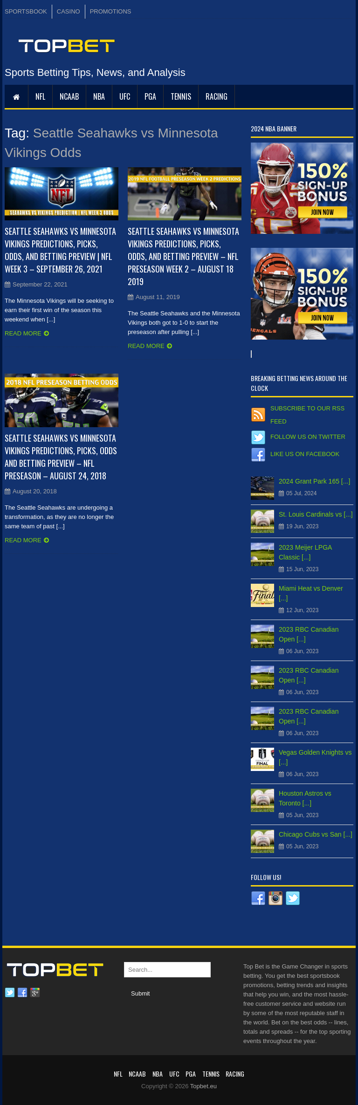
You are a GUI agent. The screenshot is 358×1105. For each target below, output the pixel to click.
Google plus (35, 993)
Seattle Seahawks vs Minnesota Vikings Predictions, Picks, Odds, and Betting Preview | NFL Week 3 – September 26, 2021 (60, 250)
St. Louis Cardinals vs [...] (316, 514)
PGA (150, 96)
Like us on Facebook (304, 453)
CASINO (68, 11)
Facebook (22, 993)
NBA (99, 96)
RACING (216, 96)
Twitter (10, 993)
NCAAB (69, 96)
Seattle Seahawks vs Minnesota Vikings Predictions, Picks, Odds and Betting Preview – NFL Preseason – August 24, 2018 (61, 457)
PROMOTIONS (110, 11)
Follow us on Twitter (307, 436)
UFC (124, 96)
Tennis (181, 96)
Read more (23, 333)
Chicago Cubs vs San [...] (315, 834)
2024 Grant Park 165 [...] (314, 481)
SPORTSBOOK (26, 11)
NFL (40, 96)
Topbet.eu (203, 1086)
